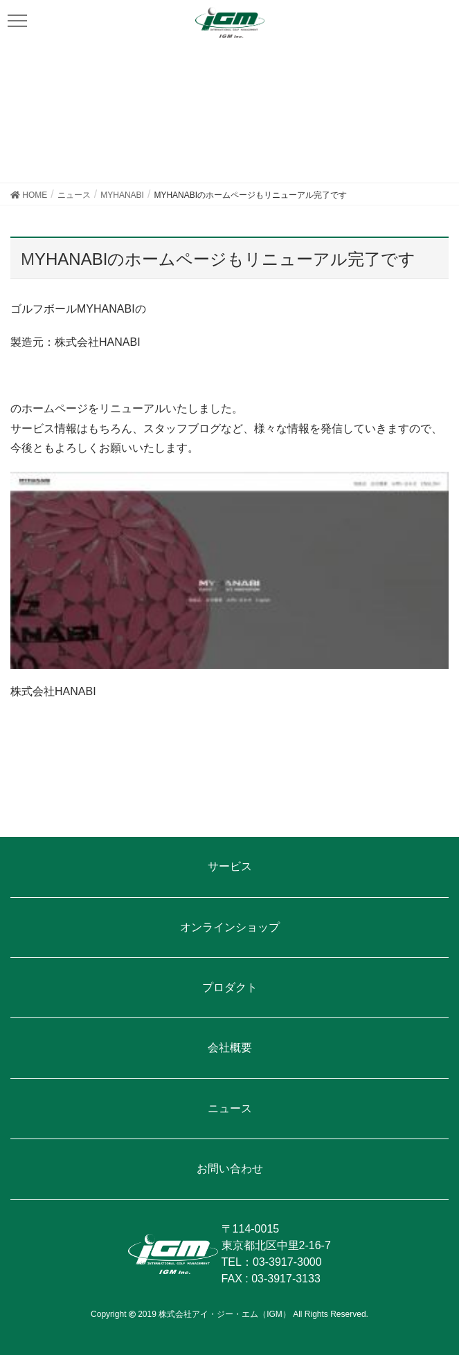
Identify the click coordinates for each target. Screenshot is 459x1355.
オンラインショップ (230, 927)
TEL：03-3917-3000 (272, 1262)
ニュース (230, 1108)
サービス (230, 866)
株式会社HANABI (53, 691)
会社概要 (230, 1047)
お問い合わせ (230, 1168)
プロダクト (230, 987)
